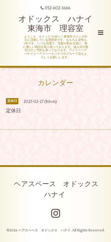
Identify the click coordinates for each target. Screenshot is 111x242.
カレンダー (55, 83)
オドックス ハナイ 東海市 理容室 (59, 24)
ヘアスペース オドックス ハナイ (59, 189)
